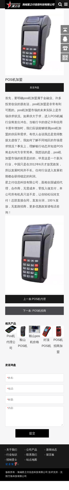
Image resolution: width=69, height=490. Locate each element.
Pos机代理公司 (10, 342)
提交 (32, 433)
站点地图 (31, 459)
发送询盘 (34, 87)
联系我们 (31, 454)
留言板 (50, 454)
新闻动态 (51, 449)
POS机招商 (39, 310)
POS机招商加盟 (58, 346)
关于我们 (11, 449)
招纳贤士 (11, 459)
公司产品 (31, 449)
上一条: (27, 299)
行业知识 (11, 454)
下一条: (27, 310)
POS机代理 (39, 299)
